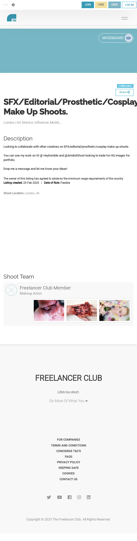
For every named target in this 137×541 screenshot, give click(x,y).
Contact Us (68, 479)
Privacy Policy (68, 462)
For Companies (68, 439)
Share (124, 92)
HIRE (101, 4)
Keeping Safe (69, 468)
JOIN (88, 4)
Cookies (68, 473)
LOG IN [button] (129, 5)
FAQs (68, 456)
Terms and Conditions (68, 445)
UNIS (114, 4)
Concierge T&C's (68, 451)
